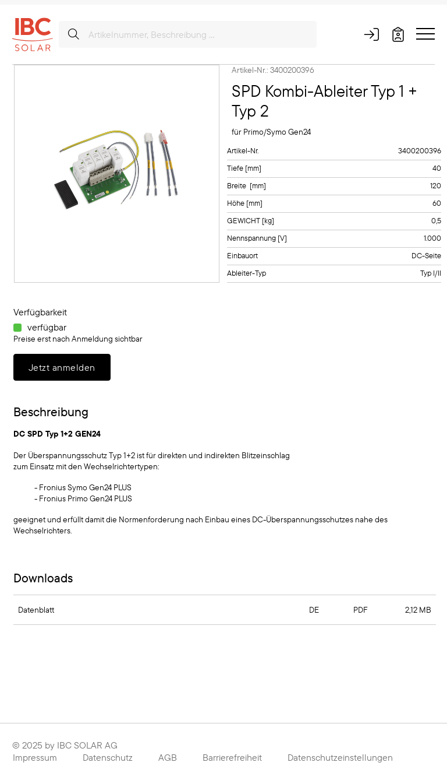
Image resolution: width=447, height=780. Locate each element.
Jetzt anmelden (62, 367)
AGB (167, 757)
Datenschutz (108, 757)
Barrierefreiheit (232, 757)
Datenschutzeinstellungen (340, 757)
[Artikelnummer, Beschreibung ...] (188, 34)
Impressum (35, 757)
